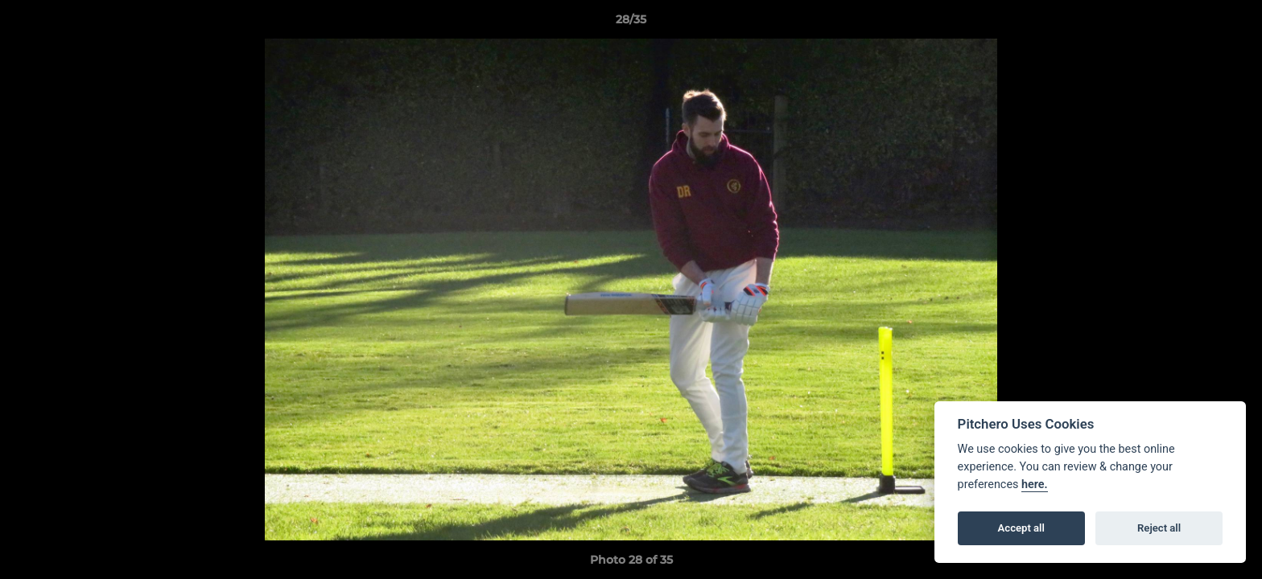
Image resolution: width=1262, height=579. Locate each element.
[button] (1233, 23)
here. (1034, 484)
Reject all (1159, 528)
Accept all (1021, 528)
